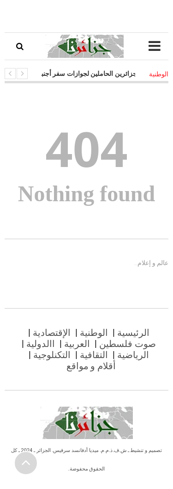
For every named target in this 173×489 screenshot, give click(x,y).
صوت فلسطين (127, 343)
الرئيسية (133, 332)
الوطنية (94, 332)
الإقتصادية (52, 332)
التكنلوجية (52, 354)
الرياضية (133, 354)
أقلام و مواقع (91, 365)
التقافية (94, 354)
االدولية (40, 343)
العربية (77, 343)
